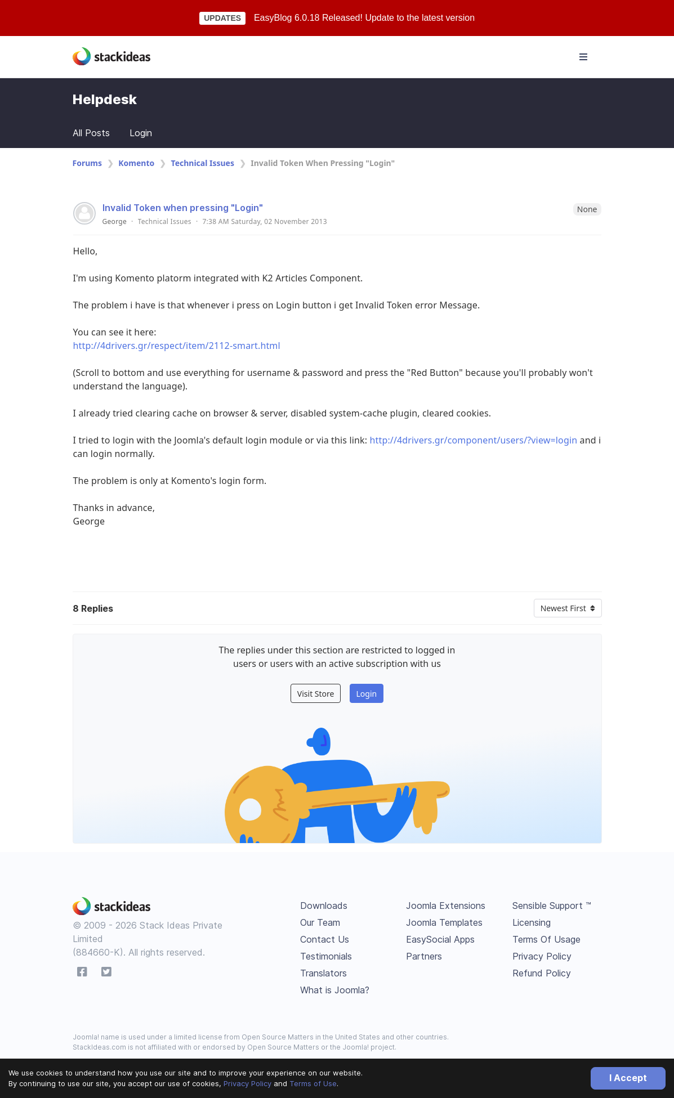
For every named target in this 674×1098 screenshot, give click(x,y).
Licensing (531, 922)
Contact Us (324, 939)
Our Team (320, 922)
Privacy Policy (247, 1083)
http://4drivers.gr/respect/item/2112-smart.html (176, 345)
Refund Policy (541, 973)
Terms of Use (313, 1083)
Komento (136, 163)
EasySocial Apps (440, 939)
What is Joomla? (334, 990)
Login (141, 132)
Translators (323, 973)
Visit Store (315, 693)
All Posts (91, 132)
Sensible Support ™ (551, 905)
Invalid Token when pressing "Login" (182, 207)
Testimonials (326, 956)
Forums (87, 163)
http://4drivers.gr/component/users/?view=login (474, 440)
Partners (424, 956)
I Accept (628, 1077)
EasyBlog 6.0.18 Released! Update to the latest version (364, 18)
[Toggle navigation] (583, 57)
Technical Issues (202, 163)
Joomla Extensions (445, 905)
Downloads (323, 905)
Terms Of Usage (546, 939)
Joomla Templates (444, 922)
